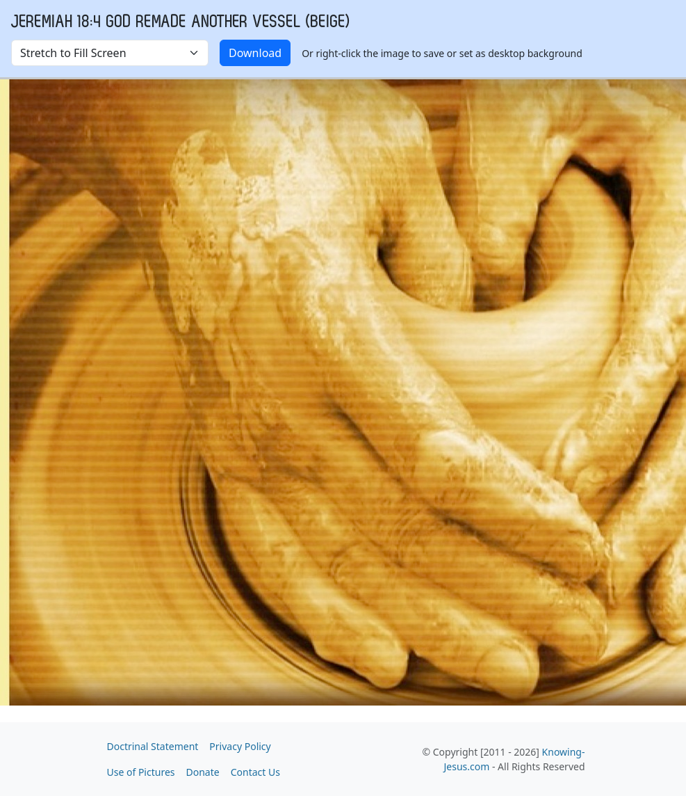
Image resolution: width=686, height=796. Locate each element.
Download (255, 53)
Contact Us (255, 772)
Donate (203, 772)
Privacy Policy (239, 746)
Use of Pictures (141, 772)
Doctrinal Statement (153, 746)
